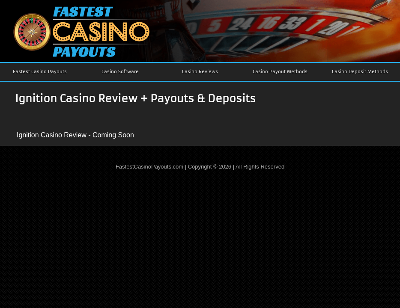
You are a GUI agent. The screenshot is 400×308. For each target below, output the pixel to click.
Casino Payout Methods (280, 71)
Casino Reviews (200, 71)
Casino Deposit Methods (360, 71)
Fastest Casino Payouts (40, 71)
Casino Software (120, 71)
